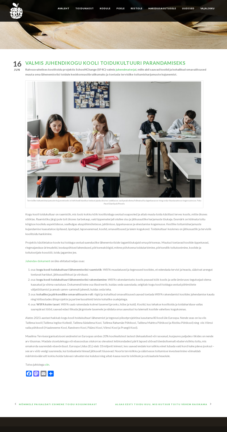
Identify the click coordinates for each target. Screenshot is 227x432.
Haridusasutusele (162, 8)
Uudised (188, 8)
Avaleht (63, 8)
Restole (136, 8)
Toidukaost (84, 8)
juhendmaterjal (126, 69)
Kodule (105, 8)
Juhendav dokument (37, 261)
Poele (121, 8)
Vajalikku (207, 8)
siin (47, 364)
